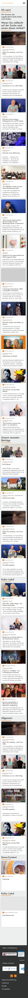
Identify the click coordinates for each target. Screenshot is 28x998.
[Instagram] (15, 976)
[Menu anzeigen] (24, 3)
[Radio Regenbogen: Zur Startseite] (7, 3)
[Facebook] (11, 976)
